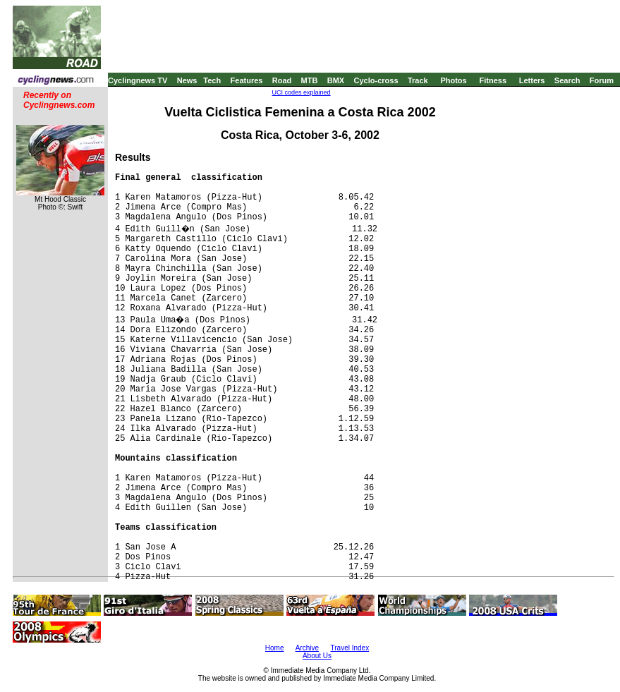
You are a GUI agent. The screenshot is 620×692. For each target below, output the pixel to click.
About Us (317, 656)
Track (418, 80)
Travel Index (350, 648)
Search (567, 80)
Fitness (492, 80)
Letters (532, 80)
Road (282, 80)
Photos (453, 80)
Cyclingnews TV (137, 80)
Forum (602, 80)
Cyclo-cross (376, 80)
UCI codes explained (301, 92)
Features (247, 80)
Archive (307, 648)
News (187, 80)
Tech (212, 80)
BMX (335, 80)
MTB (309, 80)
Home (274, 648)
